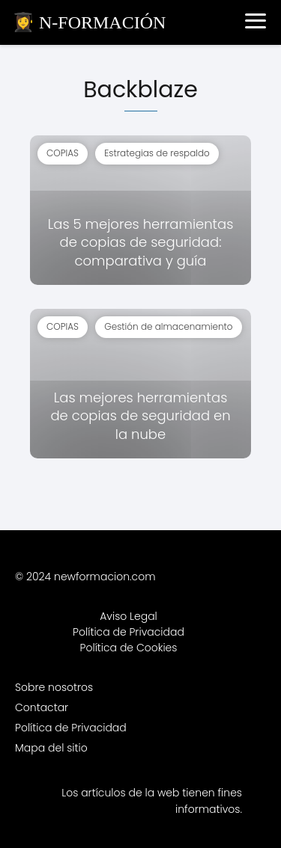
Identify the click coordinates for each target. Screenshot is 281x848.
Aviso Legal (128, 616)
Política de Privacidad (128, 631)
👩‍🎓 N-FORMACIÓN (89, 22)
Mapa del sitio (51, 747)
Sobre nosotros (54, 687)
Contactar (41, 707)
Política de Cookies (129, 647)
